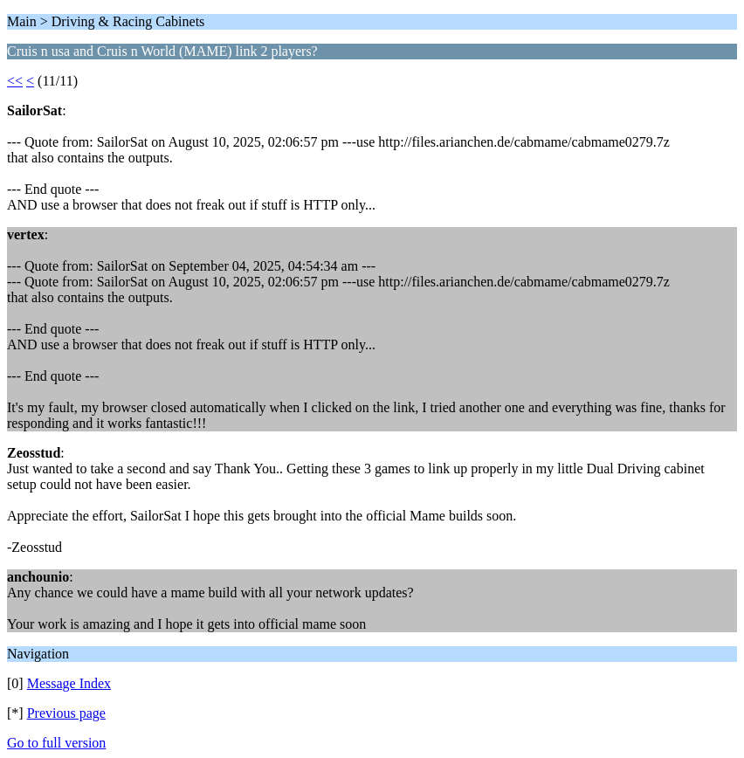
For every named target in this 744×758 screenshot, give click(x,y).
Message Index (69, 683)
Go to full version (56, 742)
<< (15, 80)
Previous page (66, 713)
